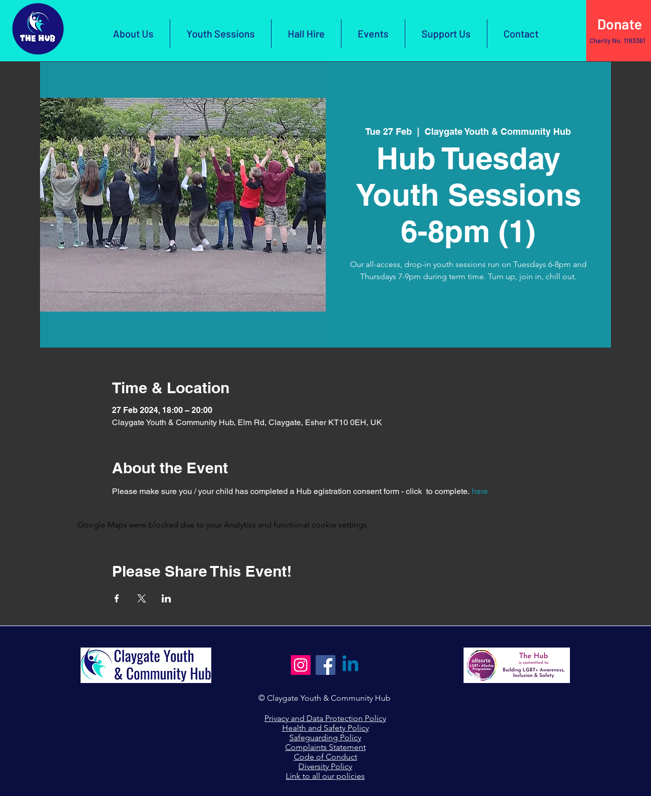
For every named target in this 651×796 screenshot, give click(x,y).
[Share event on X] (141, 598)
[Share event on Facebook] (117, 598)
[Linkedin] (350, 665)
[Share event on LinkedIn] (166, 598)
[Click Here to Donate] (618, 24)
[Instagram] (301, 665)
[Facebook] (325, 665)
